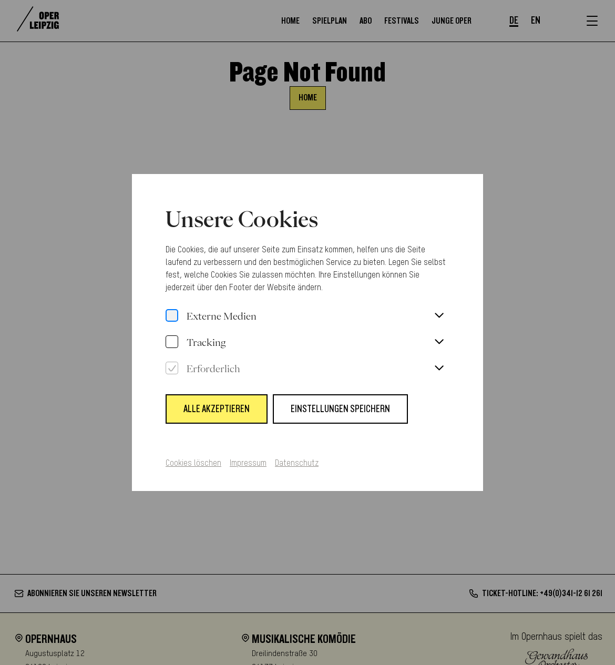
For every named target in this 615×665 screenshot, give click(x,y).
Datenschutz (297, 457)
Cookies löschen (193, 457)
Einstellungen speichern (340, 402)
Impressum (248, 457)
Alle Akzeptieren (216, 402)
